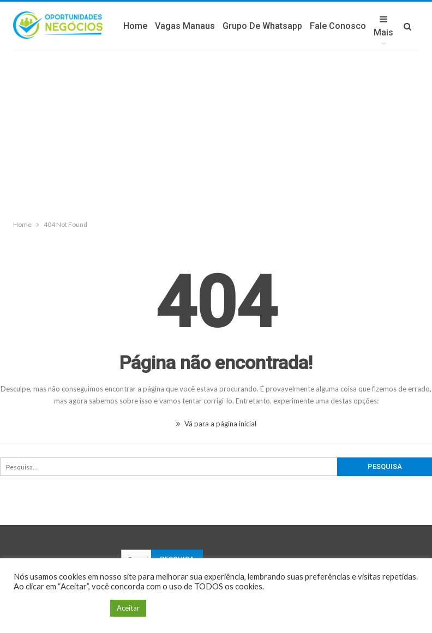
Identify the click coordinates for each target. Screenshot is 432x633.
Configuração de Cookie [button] (59, 608)
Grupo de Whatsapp (262, 26)
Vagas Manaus (185, 26)
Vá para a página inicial (216, 423)
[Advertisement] (216, 133)
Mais (383, 26)
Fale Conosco (338, 26)
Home (135, 26)
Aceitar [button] (128, 608)
